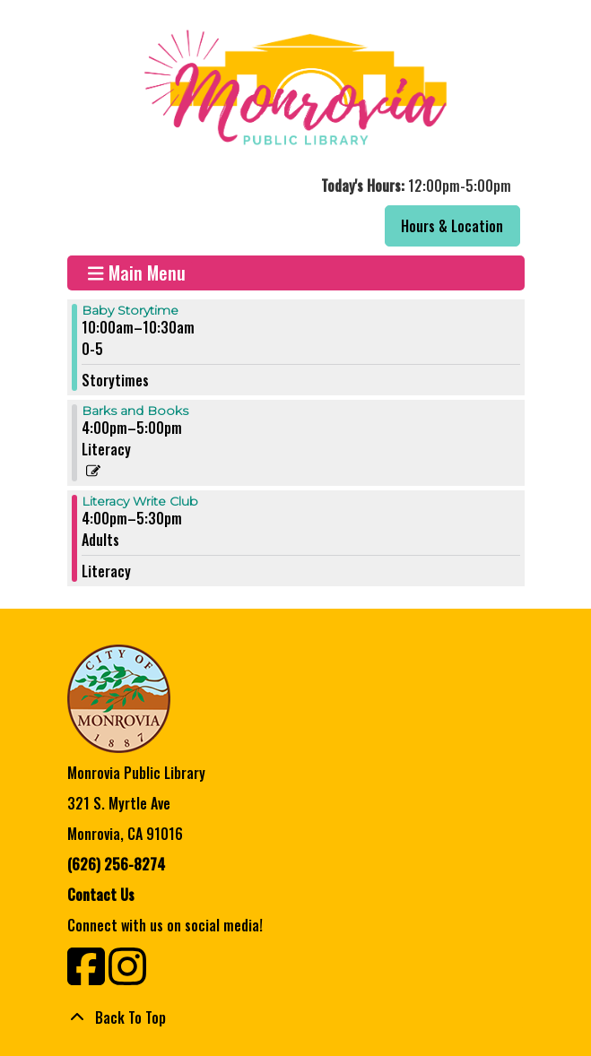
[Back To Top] (296, 1017)
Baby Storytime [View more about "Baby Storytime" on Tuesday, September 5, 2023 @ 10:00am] (130, 310)
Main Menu (137, 273)
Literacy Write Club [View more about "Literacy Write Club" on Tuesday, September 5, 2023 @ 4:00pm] (140, 501)
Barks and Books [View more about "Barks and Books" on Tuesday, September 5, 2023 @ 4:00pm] (135, 410)
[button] (293, 185)
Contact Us (101, 894)
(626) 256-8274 (116, 864)
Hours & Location (452, 226)
